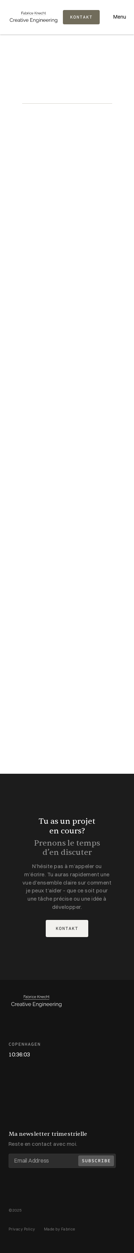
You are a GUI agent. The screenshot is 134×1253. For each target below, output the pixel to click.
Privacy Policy (22, 1229)
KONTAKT (81, 17)
